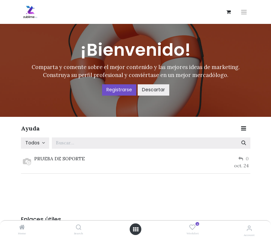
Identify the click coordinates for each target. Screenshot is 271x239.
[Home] (22, 228)
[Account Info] (249, 228)
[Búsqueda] (243, 143)
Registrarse (119, 89)
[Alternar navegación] (243, 12)
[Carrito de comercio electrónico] (229, 12)
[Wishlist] (192, 227)
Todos (33, 142)
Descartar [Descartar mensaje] (153, 89)
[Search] (78, 228)
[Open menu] (135, 229)
